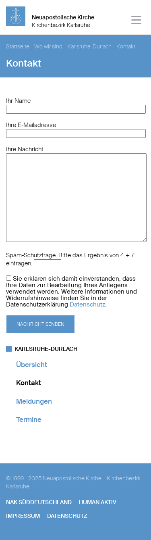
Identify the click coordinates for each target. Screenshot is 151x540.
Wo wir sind (48, 46)
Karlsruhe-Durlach (89, 46)
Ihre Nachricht (24, 149)
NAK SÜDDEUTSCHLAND (39, 502)
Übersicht (31, 364)
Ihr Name (18, 101)
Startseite (17, 46)
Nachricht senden (40, 324)
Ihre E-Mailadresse (31, 125)
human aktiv (97, 502)
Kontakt (28, 382)
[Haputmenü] (136, 21)
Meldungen (34, 401)
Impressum (23, 515)
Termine (28, 419)
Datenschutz (87, 304)
